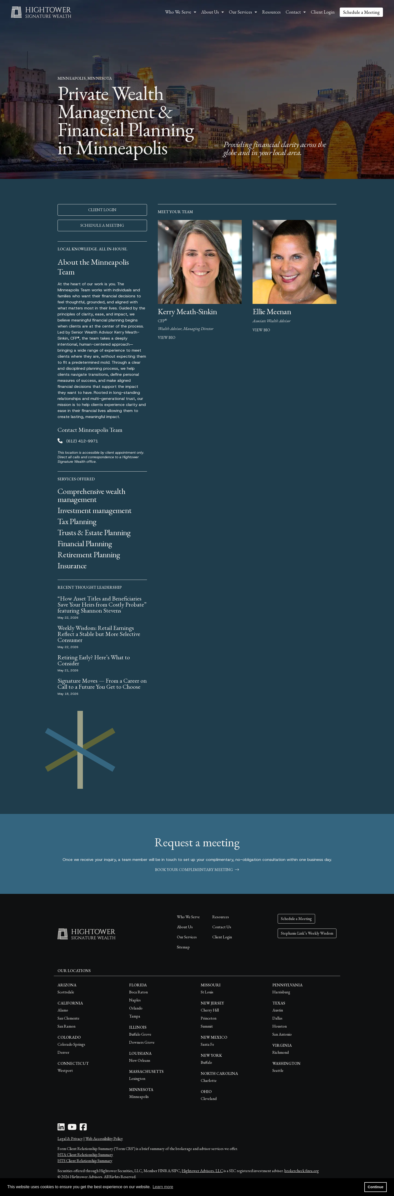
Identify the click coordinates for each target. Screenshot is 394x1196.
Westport (65, 1070)
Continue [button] (375, 1187)
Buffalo (206, 1062)
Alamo (63, 1010)
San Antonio (282, 1034)
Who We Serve (188, 916)
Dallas (277, 1018)
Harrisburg (281, 992)
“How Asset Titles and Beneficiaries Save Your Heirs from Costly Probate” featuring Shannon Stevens (102, 604)
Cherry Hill (210, 1010)
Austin (277, 1010)
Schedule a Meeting (361, 12)
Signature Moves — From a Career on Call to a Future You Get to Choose (102, 684)
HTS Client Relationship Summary (85, 1160)
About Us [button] (210, 12)
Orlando (135, 1008)
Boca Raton (138, 992)
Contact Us (221, 927)
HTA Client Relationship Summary (85, 1154)
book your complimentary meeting (197, 869)
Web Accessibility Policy (104, 1138)
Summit (207, 1026)
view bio (166, 337)
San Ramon (66, 1026)
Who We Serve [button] (178, 12)
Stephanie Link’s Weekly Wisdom (307, 933)
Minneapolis (139, 1096)
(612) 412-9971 (82, 441)
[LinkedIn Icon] (61, 1128)
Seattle (277, 1070)
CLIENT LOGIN (102, 209)
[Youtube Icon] (72, 1128)
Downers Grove (142, 1042)
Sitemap (183, 947)
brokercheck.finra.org (301, 1170)
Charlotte (209, 1080)
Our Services (187, 937)
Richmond (280, 1052)
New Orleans (139, 1060)
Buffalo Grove (140, 1034)
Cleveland (209, 1098)
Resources (271, 12)
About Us (185, 927)
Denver (63, 1052)
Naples (135, 1000)
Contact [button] (293, 12)
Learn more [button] (163, 1187)
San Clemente (68, 1018)
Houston (279, 1026)
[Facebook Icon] (83, 1128)
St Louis (207, 992)
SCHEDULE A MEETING (102, 225)
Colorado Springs (71, 1044)
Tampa (134, 1016)
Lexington (137, 1078)
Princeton (208, 1018)
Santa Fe (207, 1044)
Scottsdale (66, 992)
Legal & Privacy (70, 1138)
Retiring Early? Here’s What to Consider (94, 660)
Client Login (323, 12)
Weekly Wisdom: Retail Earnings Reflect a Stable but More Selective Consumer (99, 634)
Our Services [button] (240, 12)
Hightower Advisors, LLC (202, 1170)
